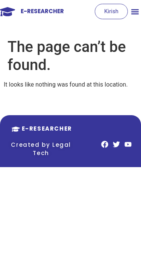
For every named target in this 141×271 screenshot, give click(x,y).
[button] (135, 11)
